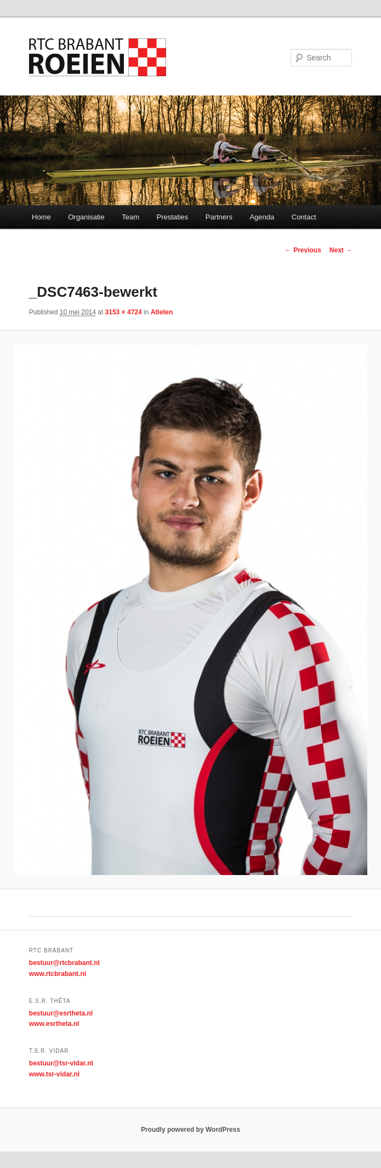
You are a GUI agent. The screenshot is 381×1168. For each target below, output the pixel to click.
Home (41, 217)
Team (130, 217)
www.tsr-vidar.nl (54, 1074)
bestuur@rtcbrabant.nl (64, 963)
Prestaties (172, 217)
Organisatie (86, 217)
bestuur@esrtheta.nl (61, 1013)
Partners (219, 217)
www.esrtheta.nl (54, 1024)
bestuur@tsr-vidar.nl (61, 1063)
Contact (304, 217)
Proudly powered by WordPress (190, 1129)
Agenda (261, 217)
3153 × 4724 (123, 312)
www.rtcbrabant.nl (57, 974)
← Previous (303, 250)
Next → (340, 250)
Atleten (162, 312)
